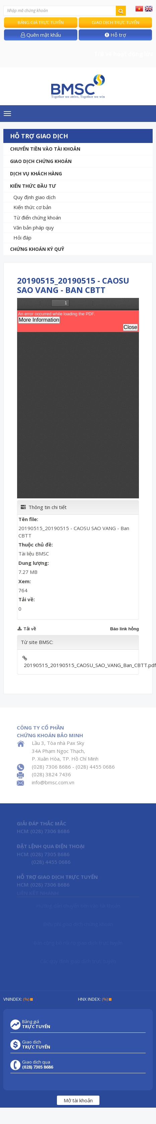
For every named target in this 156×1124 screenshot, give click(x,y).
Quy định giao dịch (34, 197)
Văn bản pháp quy (33, 227)
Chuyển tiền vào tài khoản (45, 149)
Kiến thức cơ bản (32, 207)
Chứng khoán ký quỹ (37, 249)
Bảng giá (36, 1024)
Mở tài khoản (78, 1100)
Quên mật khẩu (41, 34)
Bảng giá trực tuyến (41, 22)
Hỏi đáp (22, 237)
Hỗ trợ (115, 34)
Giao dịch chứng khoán (41, 161)
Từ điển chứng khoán (37, 217)
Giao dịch (36, 1044)
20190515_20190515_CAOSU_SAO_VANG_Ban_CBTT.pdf (90, 665)
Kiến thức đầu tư (33, 186)
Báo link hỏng (124, 628)
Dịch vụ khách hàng (36, 173)
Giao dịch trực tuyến (115, 22)
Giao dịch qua (37, 1065)
